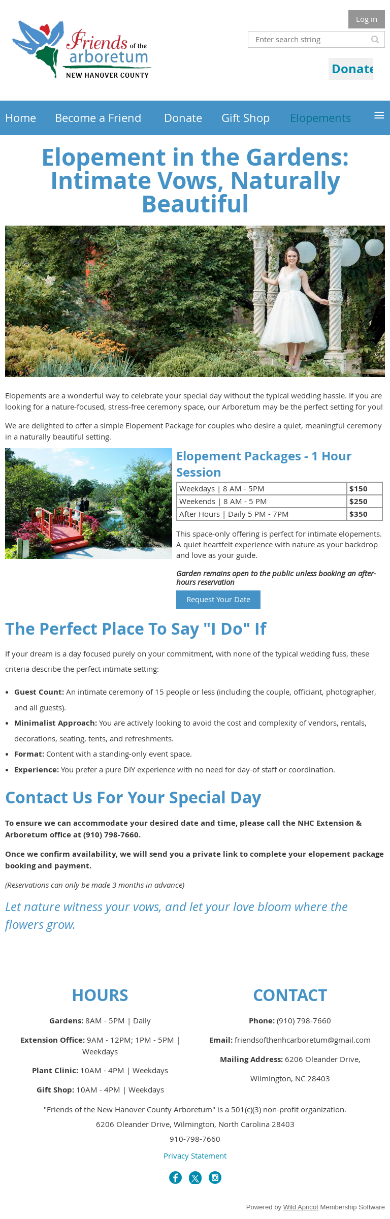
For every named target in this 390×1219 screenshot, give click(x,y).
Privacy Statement (195, 1155)
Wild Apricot (300, 1207)
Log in (366, 19)
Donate (354, 68)
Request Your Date (218, 599)
